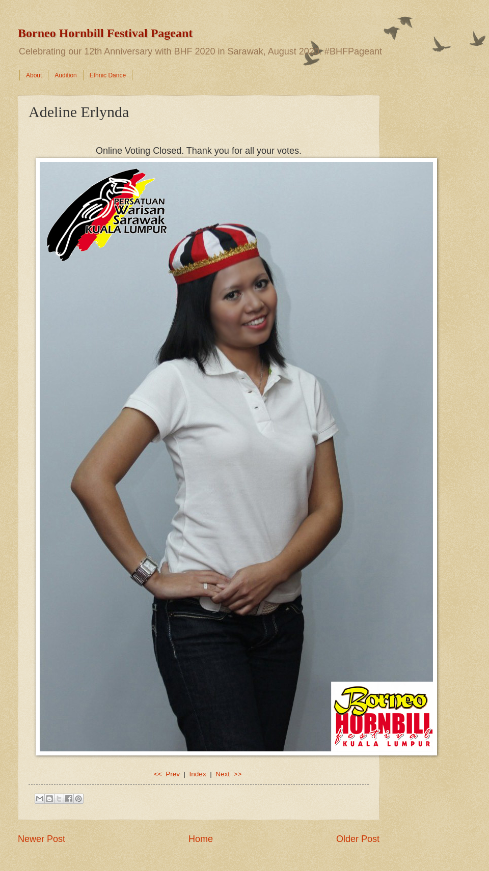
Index (197, 774)
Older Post (357, 839)
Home (200, 839)
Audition (65, 75)
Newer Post (41, 839)
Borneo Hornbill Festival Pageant (105, 33)
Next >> (228, 774)
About (34, 75)
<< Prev (168, 774)
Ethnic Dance (108, 75)
